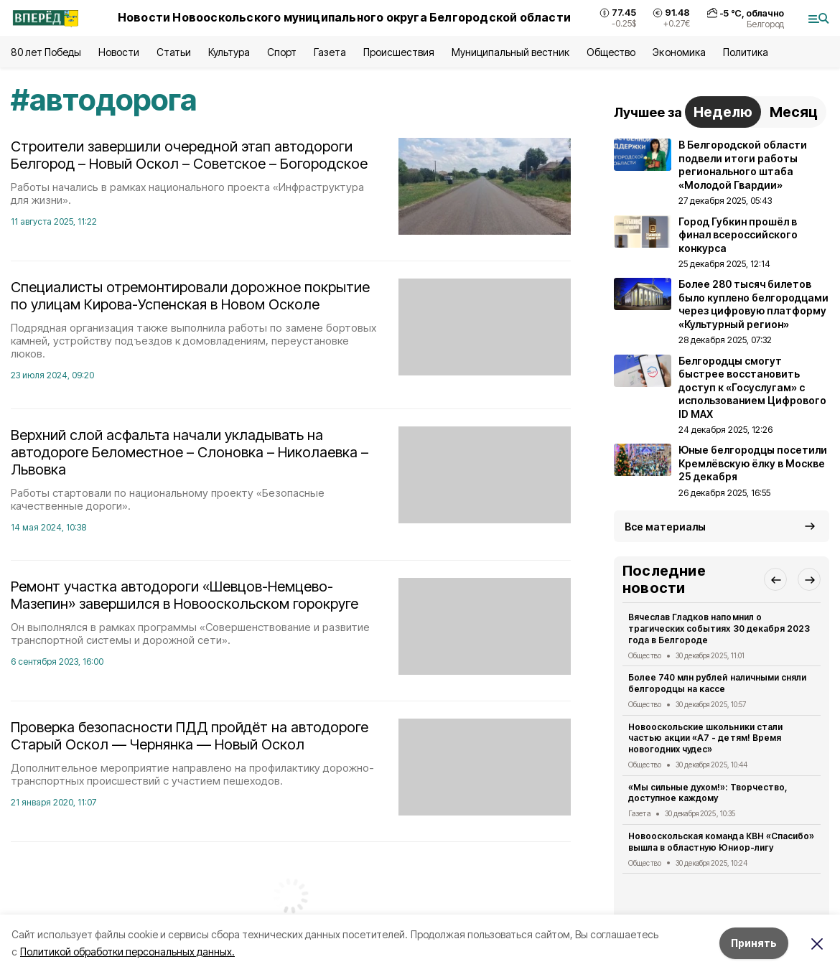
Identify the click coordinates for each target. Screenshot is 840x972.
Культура (229, 52)
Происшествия (398, 52)
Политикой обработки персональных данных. (127, 951)
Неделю (723, 112)
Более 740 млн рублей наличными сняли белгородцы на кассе (717, 683)
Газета (330, 52)
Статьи (174, 52)
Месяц (794, 112)
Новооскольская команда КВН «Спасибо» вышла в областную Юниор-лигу (721, 842)
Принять (754, 943)
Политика (745, 52)
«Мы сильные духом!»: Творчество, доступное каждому (708, 793)
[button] (775, 579)
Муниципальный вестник (511, 52)
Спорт (282, 52)
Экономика (679, 52)
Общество (611, 52)
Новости (118, 52)
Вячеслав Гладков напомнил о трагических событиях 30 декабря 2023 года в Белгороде (719, 628)
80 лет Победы (46, 52)
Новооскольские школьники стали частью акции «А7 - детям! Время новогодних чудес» (705, 738)
